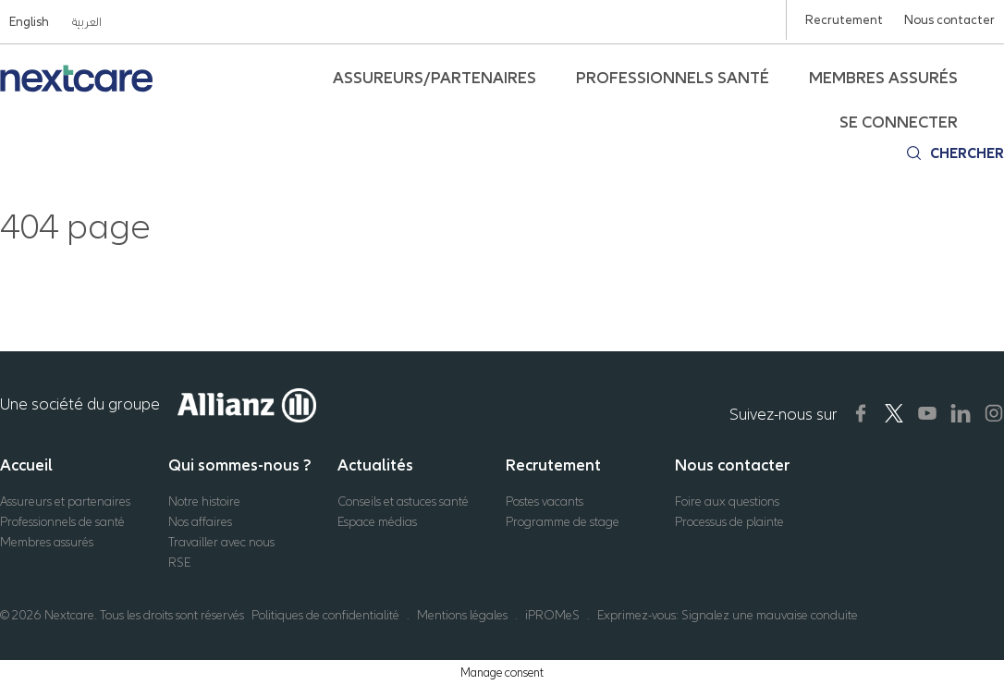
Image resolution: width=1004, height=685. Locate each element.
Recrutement (553, 465)
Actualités (375, 465)
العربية (86, 22)
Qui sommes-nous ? (240, 465)
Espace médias (377, 522)
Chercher (967, 153)
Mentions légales (462, 615)
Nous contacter (732, 465)
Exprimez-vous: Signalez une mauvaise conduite (727, 615)
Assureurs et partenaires (65, 501)
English (29, 22)
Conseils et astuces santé (403, 501)
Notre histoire (204, 501)
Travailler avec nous (221, 542)
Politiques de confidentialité (325, 615)
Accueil (26, 465)
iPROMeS (552, 615)
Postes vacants (544, 501)
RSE (179, 562)
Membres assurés (46, 542)
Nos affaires (200, 522)
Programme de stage (562, 522)
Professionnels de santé (62, 522)
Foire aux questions (727, 501)
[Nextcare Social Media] (861, 413)
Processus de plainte (729, 522)
